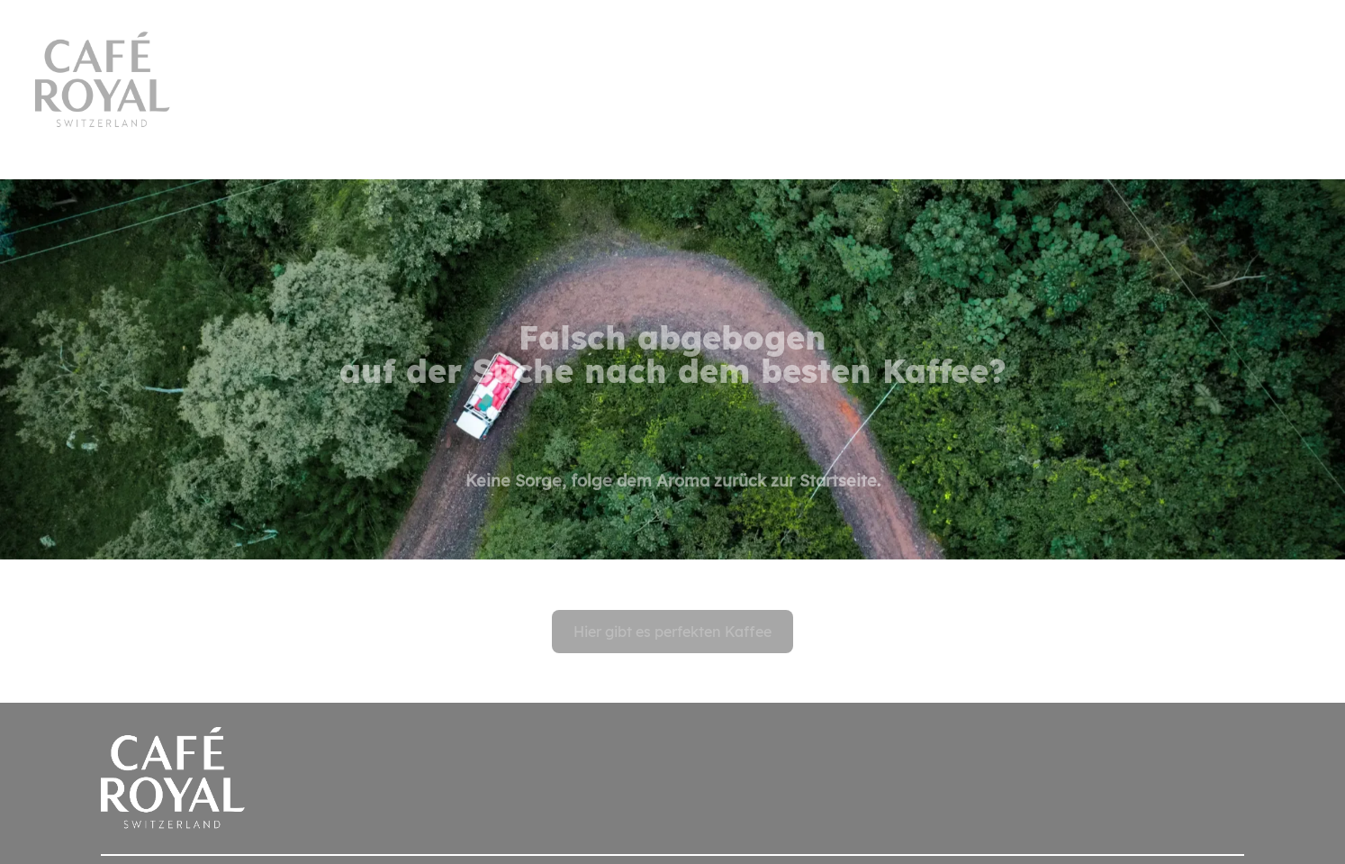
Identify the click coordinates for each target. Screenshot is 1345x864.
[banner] (672, 65)
